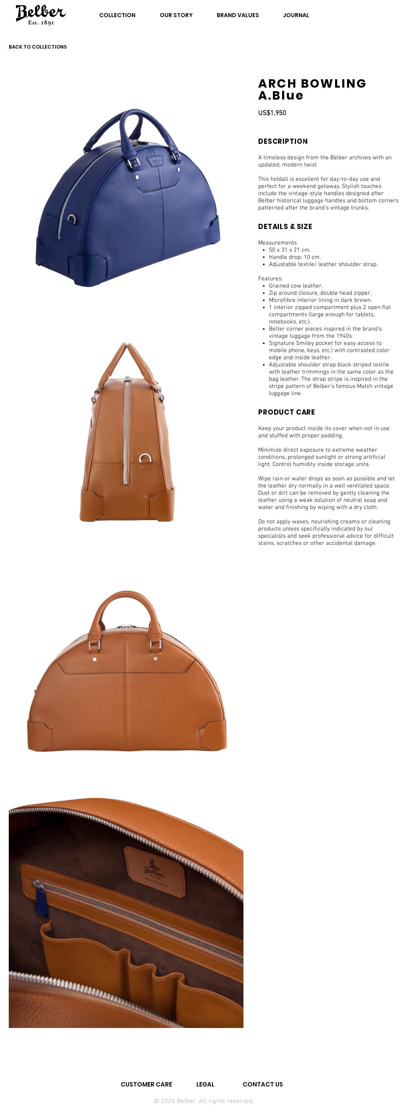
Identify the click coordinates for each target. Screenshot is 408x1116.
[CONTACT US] (262, 1084)
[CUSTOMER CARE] (146, 1084)
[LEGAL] (205, 1084)
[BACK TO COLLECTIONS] (42, 47)
